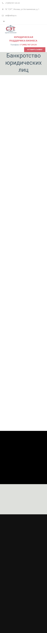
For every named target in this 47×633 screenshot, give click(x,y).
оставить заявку (34, 49)
